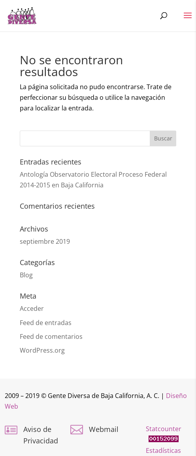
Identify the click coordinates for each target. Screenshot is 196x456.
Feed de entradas (46, 322)
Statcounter (163, 428)
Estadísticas (163, 450)
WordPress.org (42, 350)
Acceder (32, 308)
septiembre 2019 (45, 241)
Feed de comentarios (51, 336)
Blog (26, 275)
